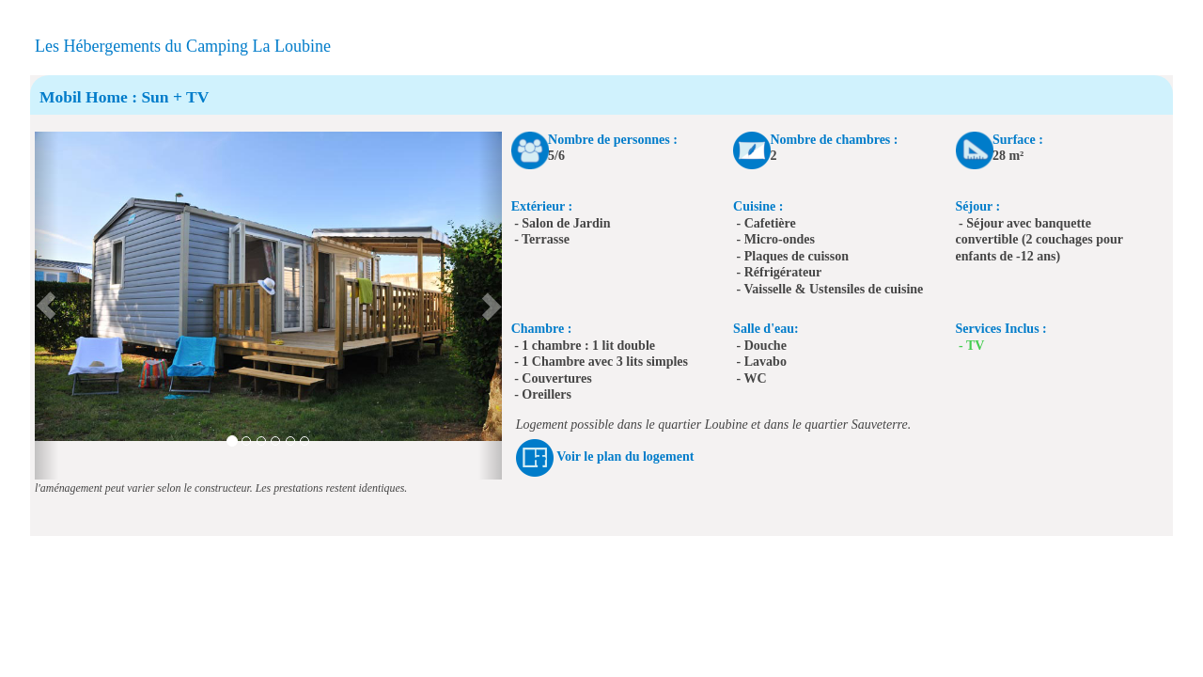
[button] (46, 306)
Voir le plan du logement (625, 456)
